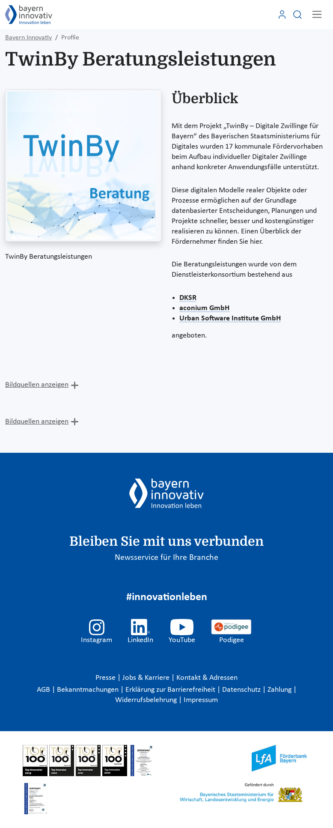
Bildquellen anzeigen (36, 385)
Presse (106, 678)
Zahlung (280, 690)
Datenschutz (242, 690)
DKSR (187, 298)
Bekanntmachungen (88, 690)
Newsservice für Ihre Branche (166, 557)
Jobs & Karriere (146, 678)
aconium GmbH (204, 308)
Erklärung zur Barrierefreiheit (171, 690)
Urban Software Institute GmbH (230, 318)
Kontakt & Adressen (207, 678)
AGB (44, 690)
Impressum (201, 700)
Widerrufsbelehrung (146, 700)
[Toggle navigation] (317, 14)
